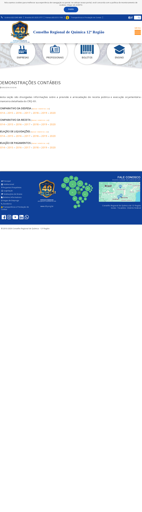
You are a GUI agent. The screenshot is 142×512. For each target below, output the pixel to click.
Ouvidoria (6, 204)
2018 (36, 112)
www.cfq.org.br (47, 206)
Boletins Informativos (11, 197)
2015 (10, 112)
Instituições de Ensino (11, 194)
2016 (19, 112)
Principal (6, 181)
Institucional (7, 184)
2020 (53, 112)
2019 (44, 112)
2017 (27, 112)
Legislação (7, 191)
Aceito (71, 9)
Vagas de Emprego (10, 200)
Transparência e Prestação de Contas (15, 208)
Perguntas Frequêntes (11, 187)
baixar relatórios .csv (40, 109)
